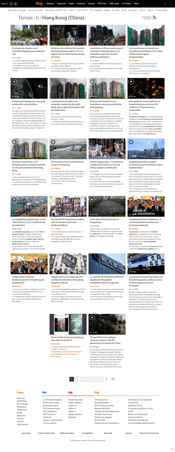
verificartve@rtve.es (59, 349)
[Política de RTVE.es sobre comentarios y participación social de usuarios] (149, 433)
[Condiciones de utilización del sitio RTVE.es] (26, 433)
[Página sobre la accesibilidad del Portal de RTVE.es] (87, 433)
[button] (106, 378)
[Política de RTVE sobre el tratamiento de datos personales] (46, 433)
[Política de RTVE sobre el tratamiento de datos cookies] (67, 433)
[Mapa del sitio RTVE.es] (108, 433)
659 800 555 (74, 347)
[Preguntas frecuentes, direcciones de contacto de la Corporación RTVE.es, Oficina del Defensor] (128, 433)
